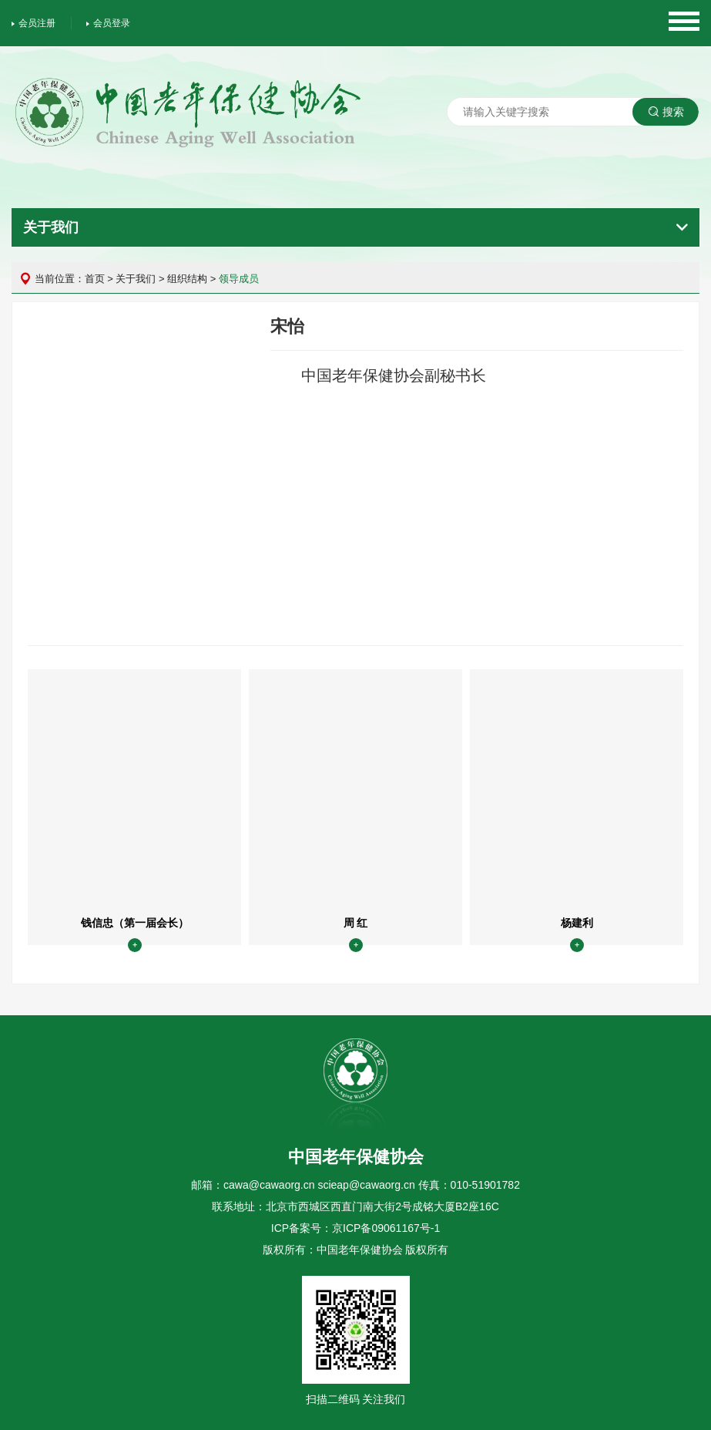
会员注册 (33, 23)
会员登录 (108, 23)
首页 (95, 278)
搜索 (666, 112)
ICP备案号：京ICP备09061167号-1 (355, 1228)
